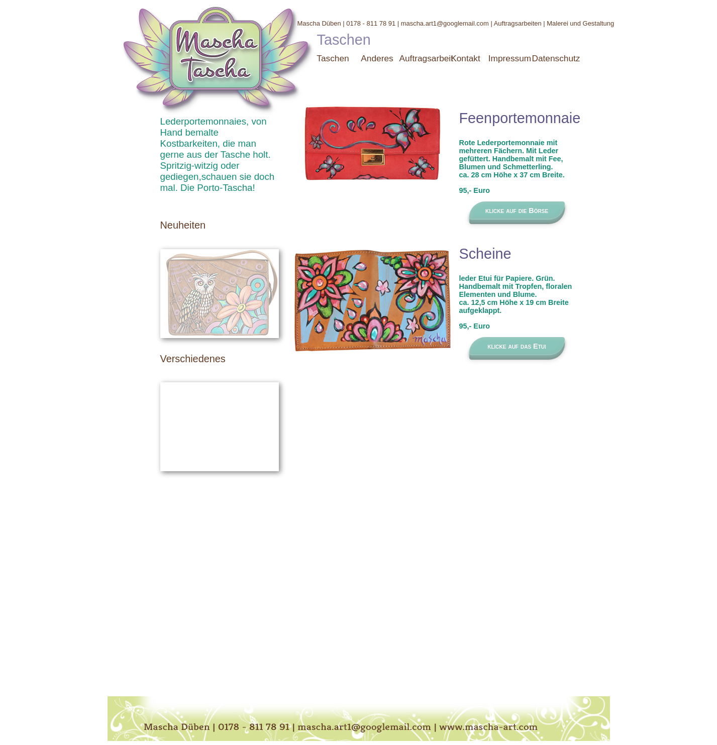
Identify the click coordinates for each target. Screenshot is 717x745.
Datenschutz (556, 58)
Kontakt (465, 58)
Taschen (333, 58)
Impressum (509, 58)
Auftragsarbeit (426, 58)
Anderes (377, 58)
